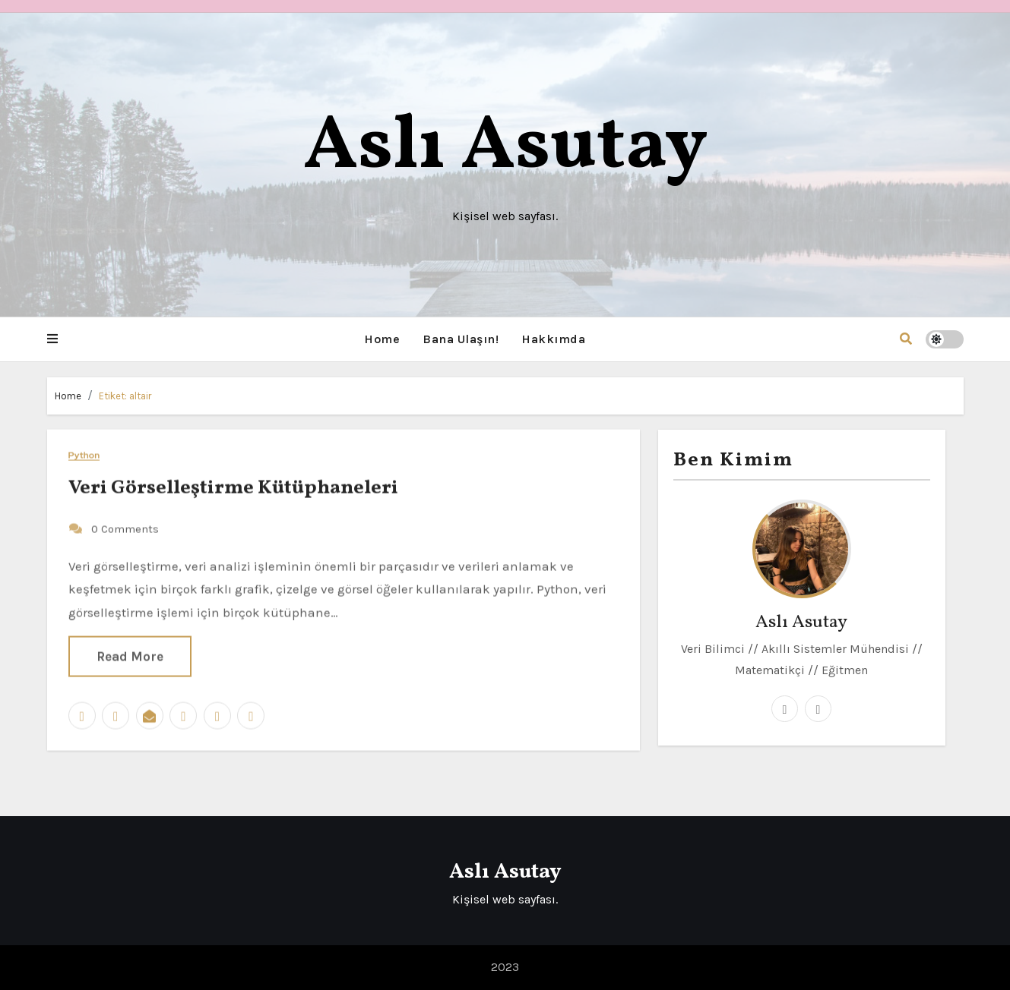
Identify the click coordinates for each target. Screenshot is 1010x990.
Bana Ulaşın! (461, 339)
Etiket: (125, 396)
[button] (52, 339)
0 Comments (125, 528)
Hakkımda (553, 339)
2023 (505, 967)
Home (382, 339)
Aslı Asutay (505, 147)
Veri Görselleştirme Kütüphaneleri (233, 487)
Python (84, 455)
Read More (130, 656)
